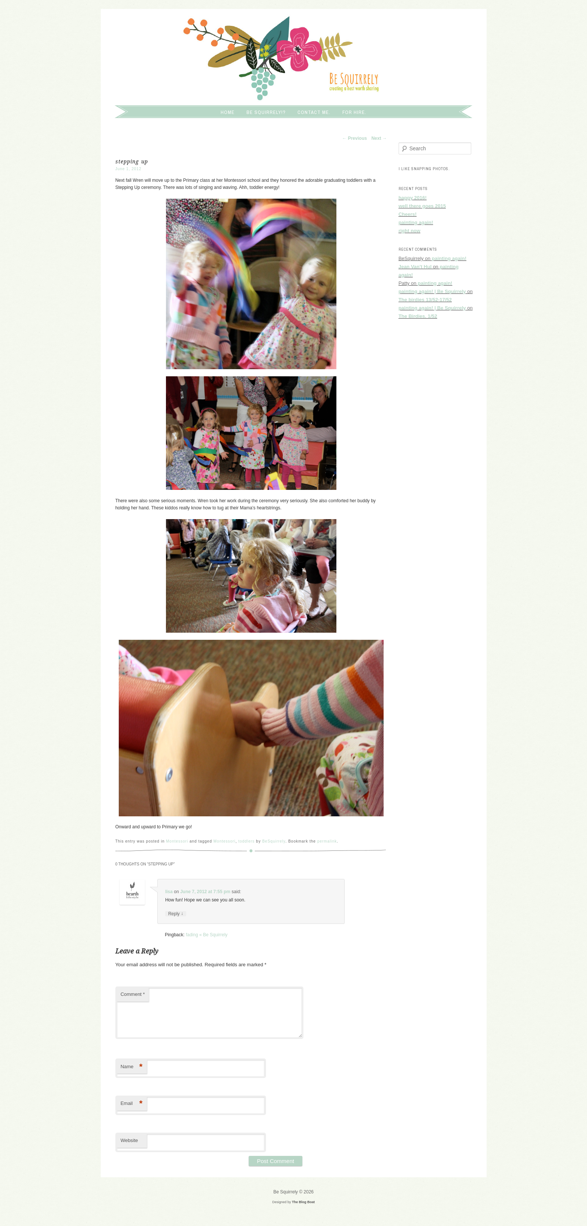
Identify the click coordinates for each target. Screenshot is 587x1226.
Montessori (177, 841)
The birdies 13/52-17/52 (425, 299)
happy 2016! (413, 198)
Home (228, 112)
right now (410, 231)
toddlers (246, 841)
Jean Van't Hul (415, 266)
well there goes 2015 (422, 206)
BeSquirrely (273, 841)
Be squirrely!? (266, 112)
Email (132, 1103)
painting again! (416, 222)
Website (129, 1140)
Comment (133, 994)
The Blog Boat (303, 1202)
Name (132, 1066)
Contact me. (313, 112)
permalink (327, 841)
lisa (169, 891)
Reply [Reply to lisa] (175, 913)
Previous (354, 138)
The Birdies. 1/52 (418, 316)
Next (379, 138)
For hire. (354, 112)
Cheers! (408, 214)
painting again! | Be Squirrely (432, 291)
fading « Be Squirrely (206, 934)
